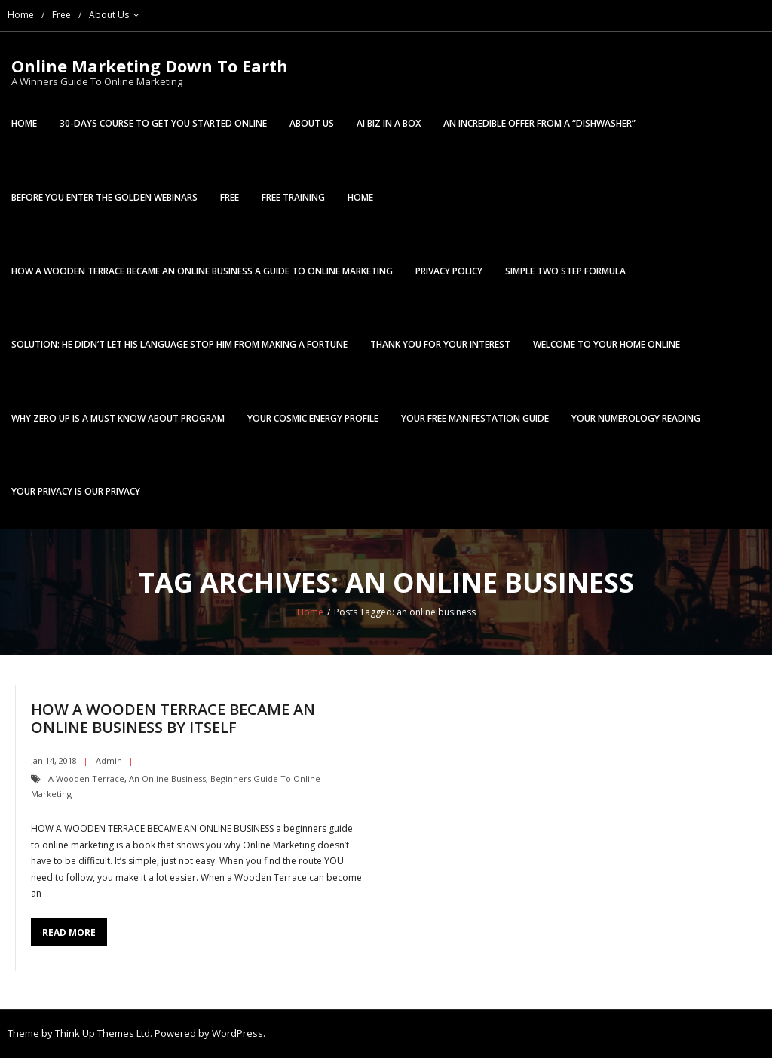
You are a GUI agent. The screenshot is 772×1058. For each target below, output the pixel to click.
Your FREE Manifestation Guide (475, 418)
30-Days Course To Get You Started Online (163, 123)
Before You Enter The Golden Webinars (104, 197)
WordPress (237, 1033)
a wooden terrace (86, 778)
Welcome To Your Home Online (606, 344)
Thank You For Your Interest (440, 344)
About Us (109, 14)
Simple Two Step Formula (565, 271)
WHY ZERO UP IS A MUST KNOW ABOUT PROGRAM (118, 418)
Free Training (293, 197)
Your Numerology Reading (635, 418)
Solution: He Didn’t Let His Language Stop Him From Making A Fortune (179, 344)
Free (61, 14)
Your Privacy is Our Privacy (75, 491)
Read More (69, 932)
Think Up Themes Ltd (102, 1033)
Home (21, 14)
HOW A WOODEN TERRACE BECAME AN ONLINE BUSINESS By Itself (173, 718)
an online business (167, 778)
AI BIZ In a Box (389, 123)
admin (109, 760)
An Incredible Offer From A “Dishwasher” (539, 123)
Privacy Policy (448, 271)
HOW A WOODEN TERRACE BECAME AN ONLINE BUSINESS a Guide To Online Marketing (202, 271)
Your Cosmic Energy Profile (312, 418)
